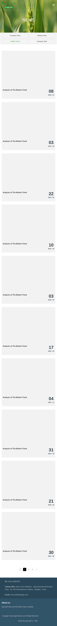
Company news (15, 35)
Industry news (42, 35)
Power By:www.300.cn (25, 621)
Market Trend (15, 41)
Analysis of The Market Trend (15, 90)
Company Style (42, 41)
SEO (36, 621)
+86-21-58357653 (14, 581)
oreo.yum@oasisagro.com (19, 595)
